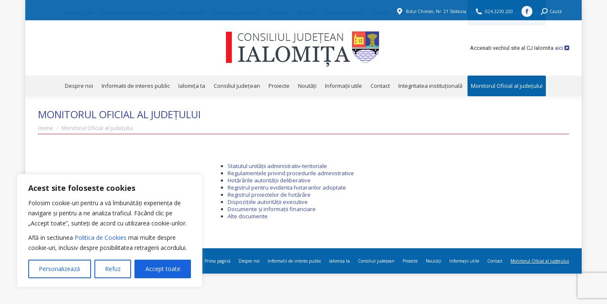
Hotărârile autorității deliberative (269, 180)
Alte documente (248, 216)
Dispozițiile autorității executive (268, 202)
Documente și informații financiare (272, 209)
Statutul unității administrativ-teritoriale (277, 166)
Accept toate (162, 269)
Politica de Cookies (100, 237)
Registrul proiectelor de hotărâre (269, 194)
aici (562, 48)
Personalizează (59, 269)
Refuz (113, 269)
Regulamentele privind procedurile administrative (291, 173)
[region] (109, 230)
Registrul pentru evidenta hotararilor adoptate (287, 187)
